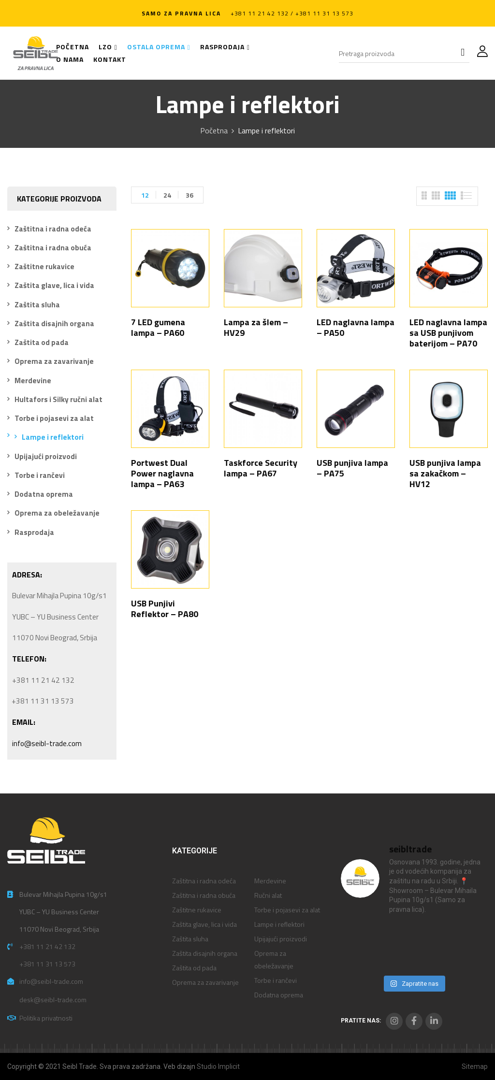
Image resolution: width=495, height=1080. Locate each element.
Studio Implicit (218, 1066)
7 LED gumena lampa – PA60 (158, 327)
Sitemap (475, 1066)
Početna (214, 130)
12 (145, 195)
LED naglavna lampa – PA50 (355, 327)
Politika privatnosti (46, 1018)
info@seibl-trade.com (47, 743)
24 (167, 195)
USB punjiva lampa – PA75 (352, 468)
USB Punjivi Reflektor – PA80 (164, 608)
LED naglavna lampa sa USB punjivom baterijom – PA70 (448, 333)
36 (189, 195)
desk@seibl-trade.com (53, 999)
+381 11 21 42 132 (47, 946)
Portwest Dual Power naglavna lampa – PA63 (162, 473)
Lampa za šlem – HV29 (256, 327)
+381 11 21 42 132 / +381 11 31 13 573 (292, 13)
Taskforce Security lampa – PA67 (260, 468)
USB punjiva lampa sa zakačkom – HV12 (445, 473)
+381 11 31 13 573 (47, 964)
